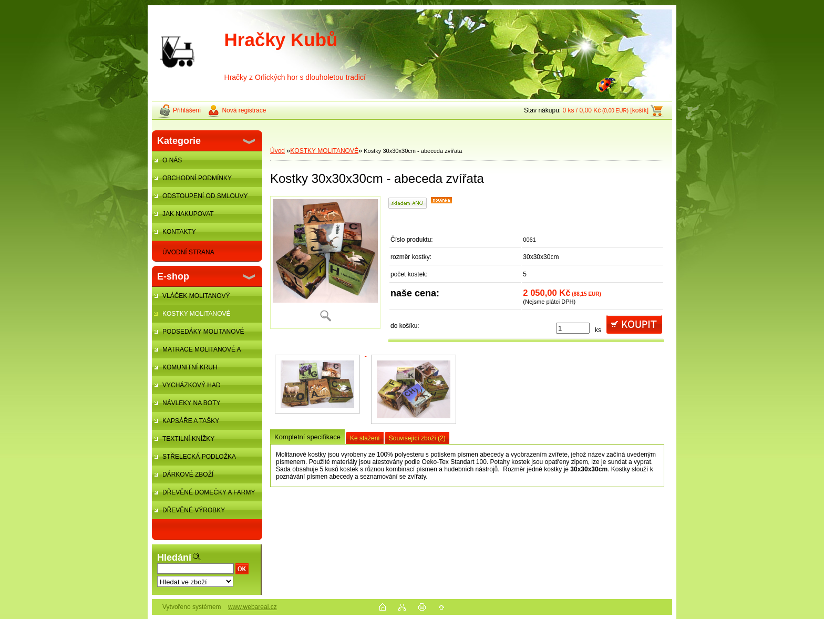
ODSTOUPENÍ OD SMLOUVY (205, 196)
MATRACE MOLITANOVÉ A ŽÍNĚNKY (196, 352)
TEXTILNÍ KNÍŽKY (188, 438)
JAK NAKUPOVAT (188, 214)
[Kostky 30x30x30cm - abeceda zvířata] (325, 262)
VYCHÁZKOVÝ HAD (191, 385)
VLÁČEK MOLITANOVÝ (196, 296)
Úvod (277, 150)
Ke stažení (365, 438)
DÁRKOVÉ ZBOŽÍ (187, 474)
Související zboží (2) (417, 438)
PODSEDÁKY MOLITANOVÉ (203, 331)
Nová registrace (244, 110)
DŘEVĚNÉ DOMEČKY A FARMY (208, 492)
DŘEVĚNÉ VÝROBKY (193, 510)
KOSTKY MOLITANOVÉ (196, 313)
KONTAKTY (179, 231)
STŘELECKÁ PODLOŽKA (199, 456)
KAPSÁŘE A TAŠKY (190, 421)
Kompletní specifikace (307, 437)
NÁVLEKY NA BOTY (191, 403)
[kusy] (573, 328)
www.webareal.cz (252, 607)
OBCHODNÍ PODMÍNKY (197, 178)
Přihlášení (187, 110)
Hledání (174, 557)
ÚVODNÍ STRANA (188, 252)
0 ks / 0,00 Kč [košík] (605, 110)
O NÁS (172, 160)
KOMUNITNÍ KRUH (190, 367)
